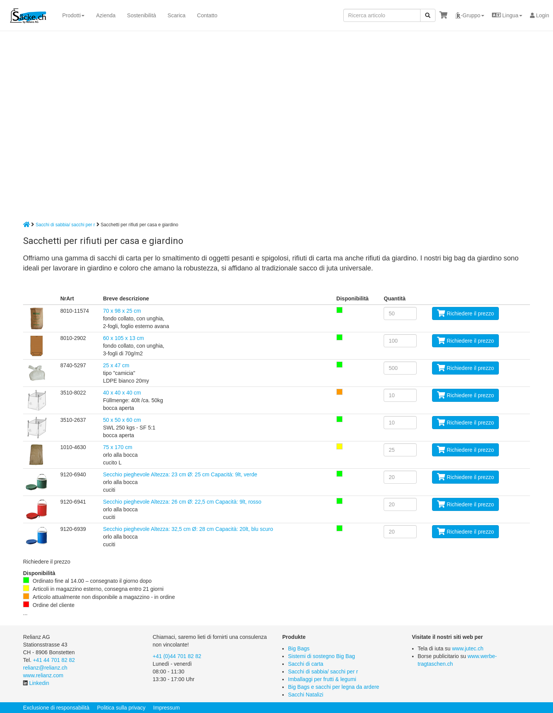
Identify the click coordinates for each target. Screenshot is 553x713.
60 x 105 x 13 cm (123, 338)
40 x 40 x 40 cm (122, 393)
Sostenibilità (141, 15)
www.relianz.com (43, 675)
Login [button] (539, 15)
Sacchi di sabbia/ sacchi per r (65, 224)
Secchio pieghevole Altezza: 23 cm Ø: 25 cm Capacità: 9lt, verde (180, 474)
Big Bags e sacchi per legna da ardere (333, 687)
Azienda (106, 15)
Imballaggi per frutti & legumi (322, 679)
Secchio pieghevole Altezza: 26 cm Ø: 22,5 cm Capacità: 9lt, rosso (182, 502)
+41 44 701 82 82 (54, 660)
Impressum (166, 708)
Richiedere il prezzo (465, 313)
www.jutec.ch (467, 648)
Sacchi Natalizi (305, 694)
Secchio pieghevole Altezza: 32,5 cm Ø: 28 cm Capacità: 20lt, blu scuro (188, 529)
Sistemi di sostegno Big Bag (321, 656)
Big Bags (299, 648)
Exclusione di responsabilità (56, 708)
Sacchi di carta (305, 664)
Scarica (176, 15)
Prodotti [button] (73, 15)
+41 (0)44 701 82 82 (177, 656)
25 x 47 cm (116, 365)
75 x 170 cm (117, 447)
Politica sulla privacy (121, 708)
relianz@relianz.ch (45, 668)
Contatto (207, 15)
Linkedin (39, 683)
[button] (469, 15)
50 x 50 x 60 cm (122, 420)
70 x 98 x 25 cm (122, 311)
